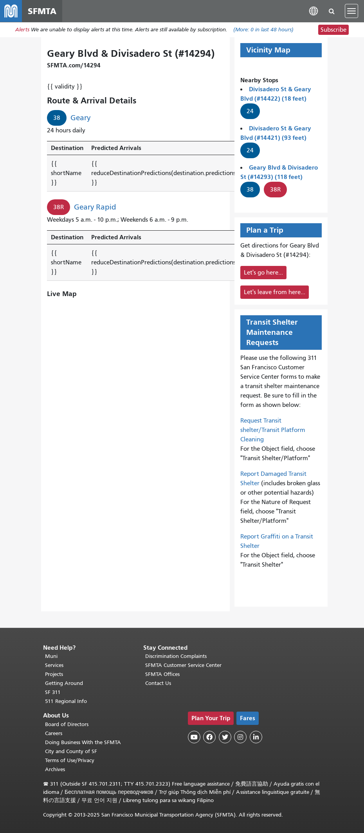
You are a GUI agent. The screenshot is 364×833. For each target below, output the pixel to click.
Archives (55, 769)
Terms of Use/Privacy (69, 760)
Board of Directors (66, 724)
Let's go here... (263, 272)
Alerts (22, 30)
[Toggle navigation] (351, 11)
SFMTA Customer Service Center (183, 665)
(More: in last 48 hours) (263, 30)
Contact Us (158, 683)
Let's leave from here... (274, 292)
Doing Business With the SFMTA (83, 742)
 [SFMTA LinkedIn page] (256, 737)
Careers (53, 733)
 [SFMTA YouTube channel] (194, 737)
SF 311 (53, 692)
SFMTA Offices (162, 674)
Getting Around (64, 683)
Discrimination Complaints (176, 656)
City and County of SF (71, 751)
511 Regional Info (66, 701)
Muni (51, 656)
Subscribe (333, 29)
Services (54, 665)
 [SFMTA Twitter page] (225, 737)
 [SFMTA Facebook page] (209, 737)
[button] (313, 10)
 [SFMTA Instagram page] (240, 737)
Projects (54, 674)
